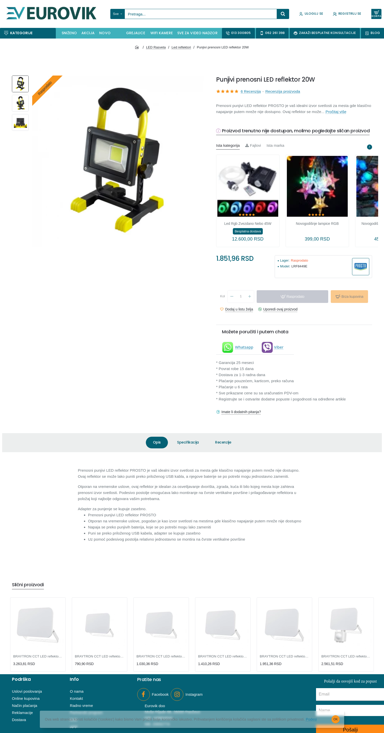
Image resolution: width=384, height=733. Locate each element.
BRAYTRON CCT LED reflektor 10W (99, 656)
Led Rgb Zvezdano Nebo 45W (247, 224)
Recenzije (223, 442)
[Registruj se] (347, 14)
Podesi (311, 719)
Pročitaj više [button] (336, 111)
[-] (232, 296)
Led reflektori (181, 47)
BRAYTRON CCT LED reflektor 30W (223, 656)
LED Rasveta (156, 47)
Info (74, 679)
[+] (250, 296)
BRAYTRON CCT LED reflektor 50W (284, 656)
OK (336, 719)
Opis (157, 442)
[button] (292, 296)
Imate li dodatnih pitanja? (241, 412)
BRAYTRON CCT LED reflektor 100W (38, 656)
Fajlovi (253, 145)
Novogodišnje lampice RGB (317, 224)
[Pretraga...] (283, 14)
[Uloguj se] (311, 14)
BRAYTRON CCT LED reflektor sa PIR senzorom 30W (346, 656)
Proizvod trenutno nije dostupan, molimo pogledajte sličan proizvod (296, 131)
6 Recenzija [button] (251, 91)
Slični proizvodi (28, 585)
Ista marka (275, 145)
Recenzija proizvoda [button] (282, 91)
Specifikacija (188, 442)
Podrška (21, 679)
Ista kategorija (228, 145)
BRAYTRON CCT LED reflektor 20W (161, 656)
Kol (222, 296)
